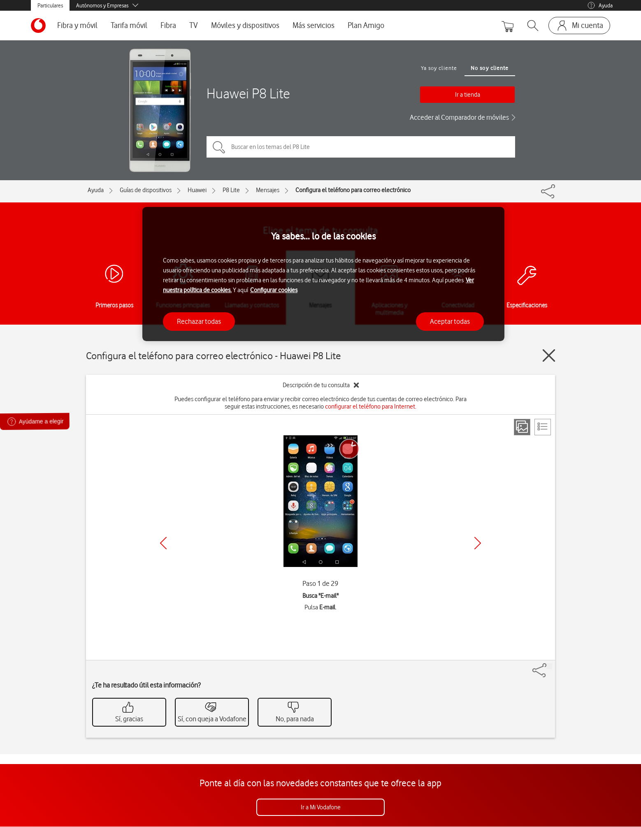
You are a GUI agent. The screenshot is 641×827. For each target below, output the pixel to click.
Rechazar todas (199, 321)
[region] (323, 274)
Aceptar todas (450, 321)
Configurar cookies (273, 290)
